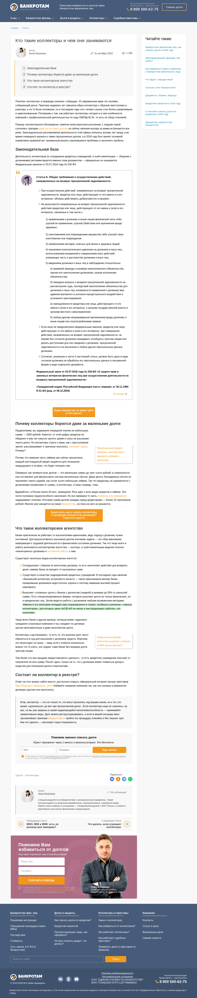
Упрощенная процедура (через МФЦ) (27, 927)
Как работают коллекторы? (113, 932)
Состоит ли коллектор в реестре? (48, 86)
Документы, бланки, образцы (161, 95)
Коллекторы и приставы (113, 913)
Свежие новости (152, 938)
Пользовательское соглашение (117, 976)
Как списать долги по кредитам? (72, 920)
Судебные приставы (126, 18)
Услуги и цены (151, 926)
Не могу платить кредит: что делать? (70, 942)
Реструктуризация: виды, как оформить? (70, 933)
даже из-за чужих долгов (53, 128)
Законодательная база (41, 68)
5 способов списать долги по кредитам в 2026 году (160, 113)
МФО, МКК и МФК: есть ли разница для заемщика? (42, 825)
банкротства (69, 504)
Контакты (148, 920)
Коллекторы (97, 18)
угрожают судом (78, 446)
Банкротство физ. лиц (23, 913)
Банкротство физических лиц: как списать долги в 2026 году (163, 48)
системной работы (57, 551)
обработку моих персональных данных (109, 756)
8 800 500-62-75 (144, 9)
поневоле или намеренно (112, 496)
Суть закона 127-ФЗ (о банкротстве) (23, 948)
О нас (13, 18)
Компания (149, 913)
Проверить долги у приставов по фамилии (117, 948)
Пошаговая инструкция (23, 920)
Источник (118, 394)
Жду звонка (109, 750)
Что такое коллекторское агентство (49, 80)
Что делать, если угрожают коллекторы (104, 825)
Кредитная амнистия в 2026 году (162, 103)
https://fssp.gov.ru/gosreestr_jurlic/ (34, 685)
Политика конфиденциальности (117, 973)
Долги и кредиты (70, 18)
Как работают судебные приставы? (112, 939)
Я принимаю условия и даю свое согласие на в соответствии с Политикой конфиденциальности (75, 757)
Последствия (17, 935)
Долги (19, 775)
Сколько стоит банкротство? (160, 87)
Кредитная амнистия (66, 926)
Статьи (25, 28)
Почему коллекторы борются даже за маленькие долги (62, 74)
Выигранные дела (153, 932)
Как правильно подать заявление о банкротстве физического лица (163, 70)
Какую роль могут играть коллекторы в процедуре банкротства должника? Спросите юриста (74, 515)
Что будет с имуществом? (159, 79)
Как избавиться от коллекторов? (116, 926)
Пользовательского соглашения (57, 756)
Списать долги (174, 7)
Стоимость (16, 941)
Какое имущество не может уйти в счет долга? (74, 411)
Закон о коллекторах (110, 920)
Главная (14, 28)
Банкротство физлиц (38, 18)
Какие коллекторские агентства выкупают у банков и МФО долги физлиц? (113, 641)
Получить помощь (41, 880)
